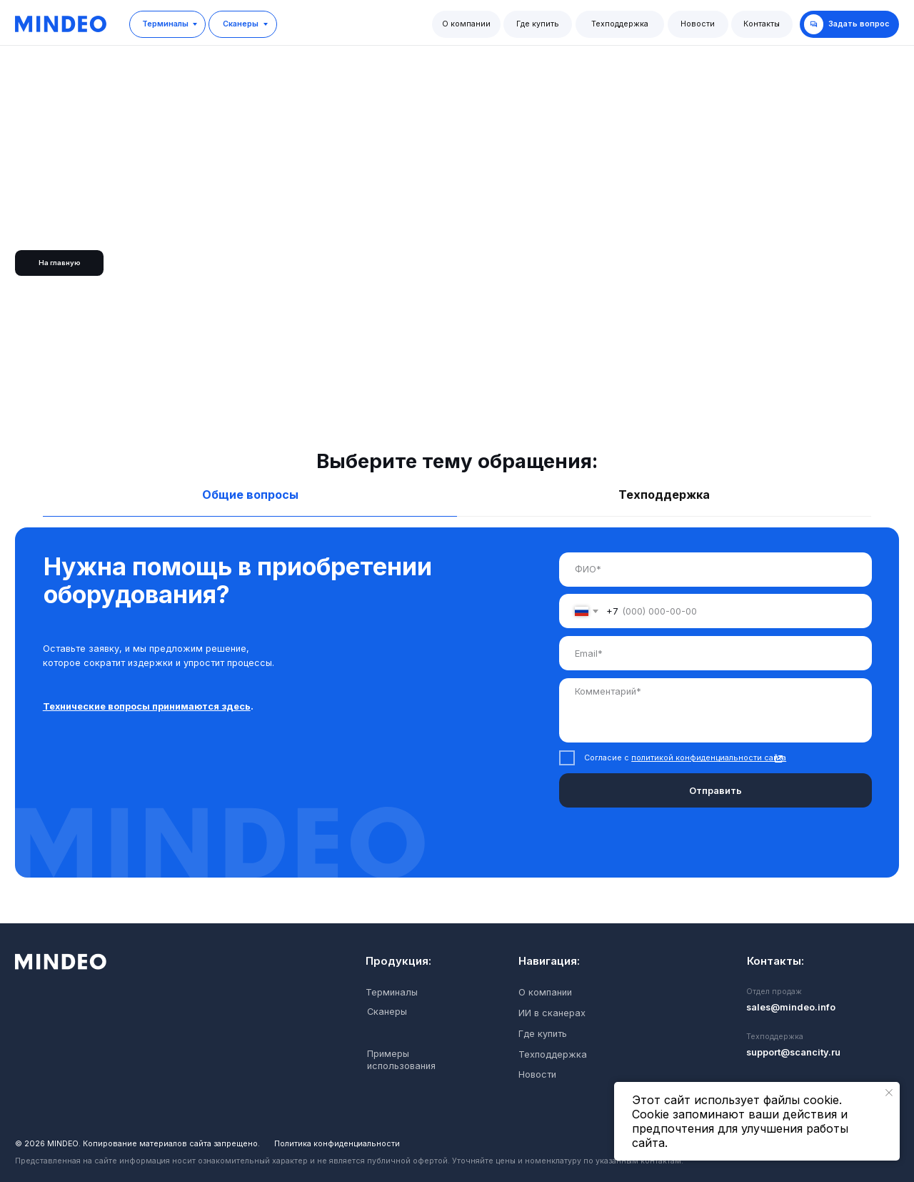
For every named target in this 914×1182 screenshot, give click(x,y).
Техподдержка (619, 24)
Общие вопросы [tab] (250, 494)
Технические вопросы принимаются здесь (147, 706)
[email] (715, 653)
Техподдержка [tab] (664, 494)
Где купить (537, 24)
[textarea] (715, 710)
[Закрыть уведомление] (889, 1093)
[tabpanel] (457, 725)
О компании (466, 24)
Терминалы (165, 24)
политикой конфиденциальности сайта (708, 758)
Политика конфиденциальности (337, 1143)
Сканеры (240, 24)
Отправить (715, 790)
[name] (715, 569)
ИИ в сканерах (552, 1013)
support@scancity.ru (793, 1052)
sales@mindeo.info (790, 1007)
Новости (698, 24)
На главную (60, 263)
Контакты (761, 24)
